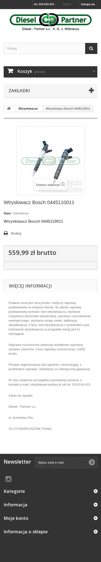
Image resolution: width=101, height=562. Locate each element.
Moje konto (16, 518)
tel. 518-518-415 (44, 4)
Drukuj (16, 233)
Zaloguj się (88, 4)
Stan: (8, 213)
